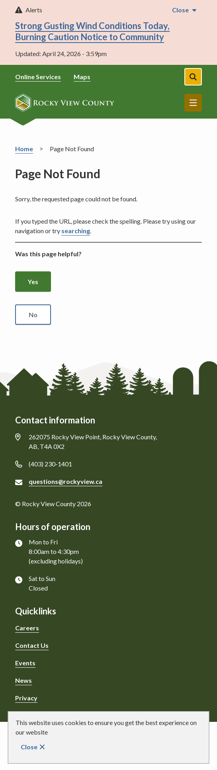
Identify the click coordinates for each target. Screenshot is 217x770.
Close (29, 747)
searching (75, 230)
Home (24, 148)
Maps (82, 76)
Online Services (38, 76)
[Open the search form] (193, 77)
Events (25, 663)
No (33, 314)
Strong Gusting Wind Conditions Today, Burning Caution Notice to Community (92, 31)
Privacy (26, 698)
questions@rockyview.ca (65, 481)
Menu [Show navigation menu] (193, 102)
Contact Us (32, 645)
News (23, 680)
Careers (27, 628)
